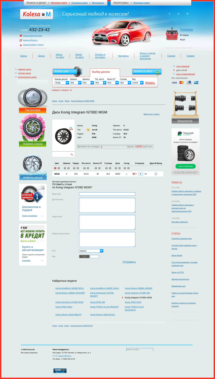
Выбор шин (61, 71)
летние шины (24, 73)
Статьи (175, 233)
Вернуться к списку (152, 114)
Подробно (26, 261)
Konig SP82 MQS (133, 302)
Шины (23, 56)
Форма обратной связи (32, 36)
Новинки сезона (32, 143)
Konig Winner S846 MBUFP (68, 314)
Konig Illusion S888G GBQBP (138, 288)
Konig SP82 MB (97, 302)
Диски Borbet (176, 255)
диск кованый (182, 66)
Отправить (129, 261)
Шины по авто (60, 56)
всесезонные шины (27, 77)
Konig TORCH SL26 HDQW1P (104, 307)
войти (40, 45)
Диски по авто (79, 56)
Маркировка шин (178, 286)
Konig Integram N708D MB (137, 293)
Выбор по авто (143, 71)
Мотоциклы (98, 3)
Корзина (186, 29)
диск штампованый (185, 74)
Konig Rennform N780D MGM (69, 302)
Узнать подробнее (29, 216)
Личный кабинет (30, 45)
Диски (41, 56)
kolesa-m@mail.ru (30, 40)
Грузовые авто (79, 3)
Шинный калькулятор (180, 279)
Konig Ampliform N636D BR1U (69, 288)
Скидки (171, 56)
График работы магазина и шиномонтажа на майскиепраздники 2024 (182, 208)
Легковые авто (141, 3)
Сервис (190, 56)
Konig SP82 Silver (63, 307)
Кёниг (67, 101)
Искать (150, 82)
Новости (176, 182)
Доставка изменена (179, 222)
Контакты (123, 56)
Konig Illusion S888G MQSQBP (70, 293)
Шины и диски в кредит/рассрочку (147, 56)
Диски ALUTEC (177, 272)
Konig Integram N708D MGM (82, 101)
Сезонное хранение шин (181, 239)
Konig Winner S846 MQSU (102, 314)
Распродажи (32, 110)
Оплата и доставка (100, 56)
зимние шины (24, 69)
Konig (61, 101)
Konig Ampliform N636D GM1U (104, 288)
